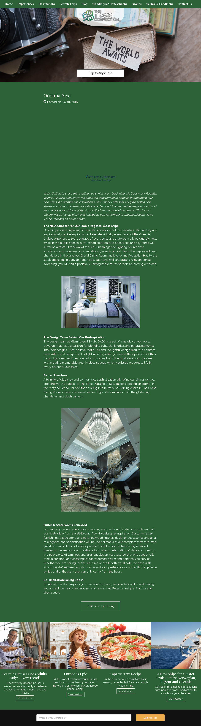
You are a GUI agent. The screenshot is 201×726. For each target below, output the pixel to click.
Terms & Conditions (159, 4)
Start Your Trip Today (100, 606)
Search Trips (68, 4)
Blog (84, 4)
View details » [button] (25, 698)
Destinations (47, 4)
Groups (136, 4)
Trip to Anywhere (100, 73)
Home (9, 4)
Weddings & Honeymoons (109, 4)
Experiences (26, 4)
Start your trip (150, 718)
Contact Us (185, 4)
